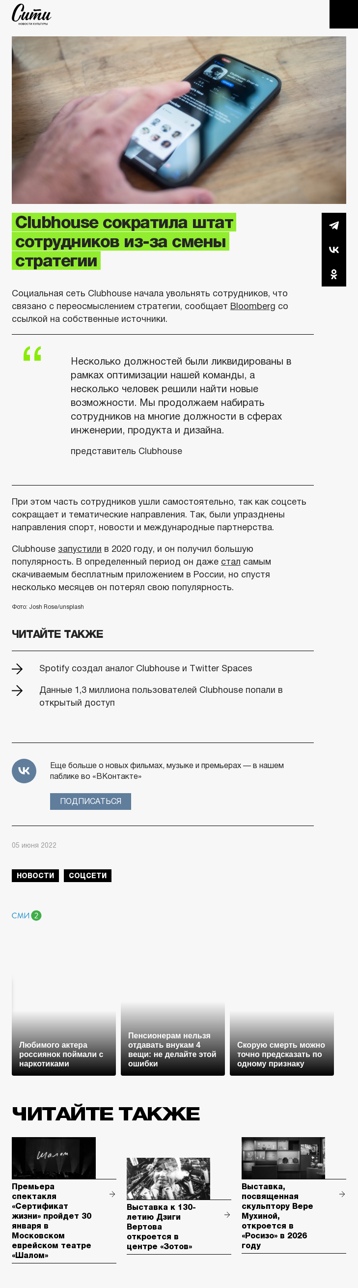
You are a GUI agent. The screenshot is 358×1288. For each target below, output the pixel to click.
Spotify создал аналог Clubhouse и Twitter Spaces (145, 668)
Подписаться (90, 801)
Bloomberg (252, 306)
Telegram (334, 225)
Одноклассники (334, 274)
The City (32, 14)
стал (231, 562)
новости (35, 876)
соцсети (88, 876)
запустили (80, 549)
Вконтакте (334, 249)
